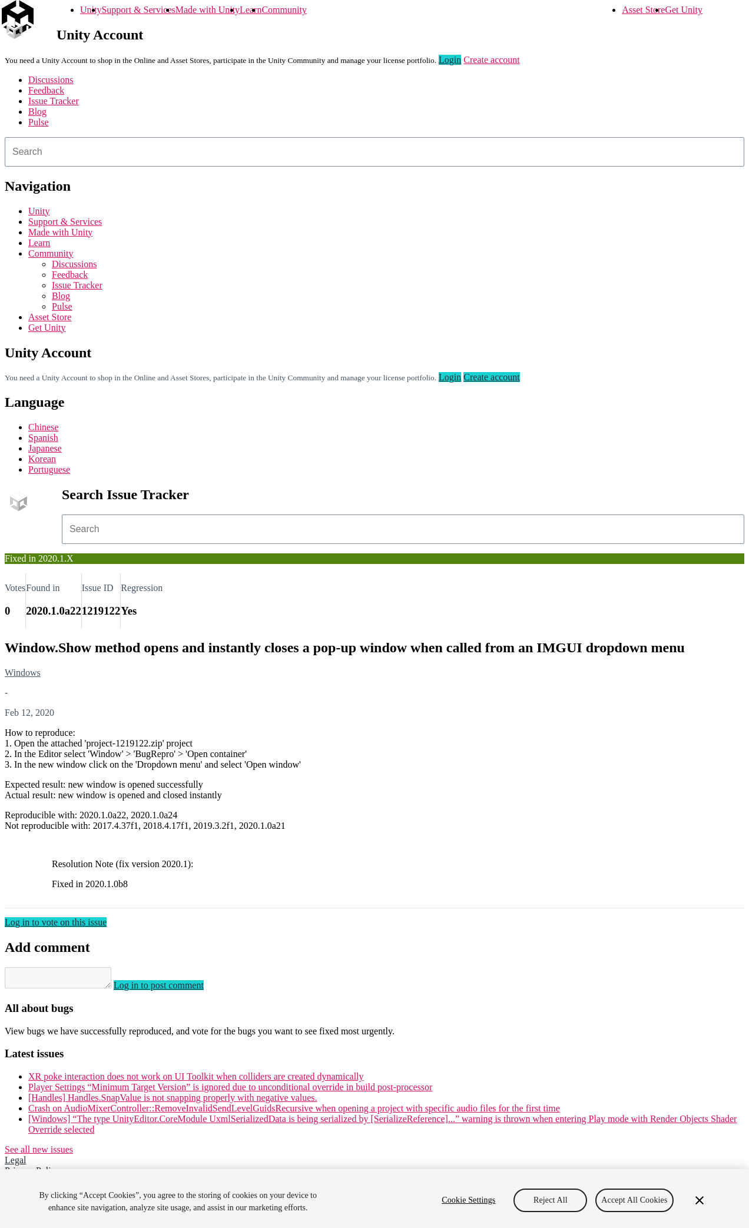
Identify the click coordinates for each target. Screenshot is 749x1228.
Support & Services (138, 10)
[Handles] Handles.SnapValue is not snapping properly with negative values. (172, 1101)
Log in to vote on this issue (56, 922)
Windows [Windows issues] (23, 673)
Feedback (46, 90)
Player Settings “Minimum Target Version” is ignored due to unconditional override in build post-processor (230, 1091)
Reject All (550, 1200)
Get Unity (683, 10)
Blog (37, 112)
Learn (250, 10)
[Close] (699, 1200)
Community (283, 10)
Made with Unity (207, 10)
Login (450, 60)
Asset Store (643, 10)
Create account (491, 60)
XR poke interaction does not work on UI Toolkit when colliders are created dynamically (196, 1080)
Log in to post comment (170, 989)
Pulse (38, 122)
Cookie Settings (468, 1200)
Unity (90, 10)
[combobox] (374, 152)
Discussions (50, 80)
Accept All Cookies (634, 1200)
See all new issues (39, 1153)
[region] (374, 1198)
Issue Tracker (53, 101)
